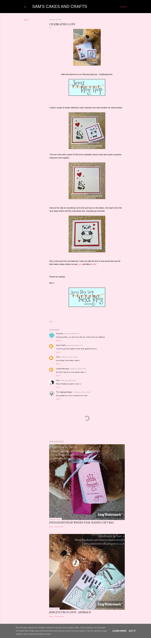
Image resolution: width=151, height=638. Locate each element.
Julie (94, 264)
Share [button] (26, 20)
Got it (132, 631)
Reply (58, 340)
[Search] (123, 7)
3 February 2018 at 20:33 (69, 357)
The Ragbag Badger (64, 392)
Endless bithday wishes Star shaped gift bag (81, 522)
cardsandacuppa (62, 369)
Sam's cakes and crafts (59, 6)
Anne (58, 357)
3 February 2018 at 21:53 (78, 369)
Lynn (80, 264)
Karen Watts (61, 345)
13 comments (59, 616)
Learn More (119, 631)
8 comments (59, 527)
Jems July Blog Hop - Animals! (70, 612)
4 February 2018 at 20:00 (81, 392)
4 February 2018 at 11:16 (68, 380)
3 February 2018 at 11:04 (72, 333)
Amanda (59, 334)
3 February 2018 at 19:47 (75, 345)
